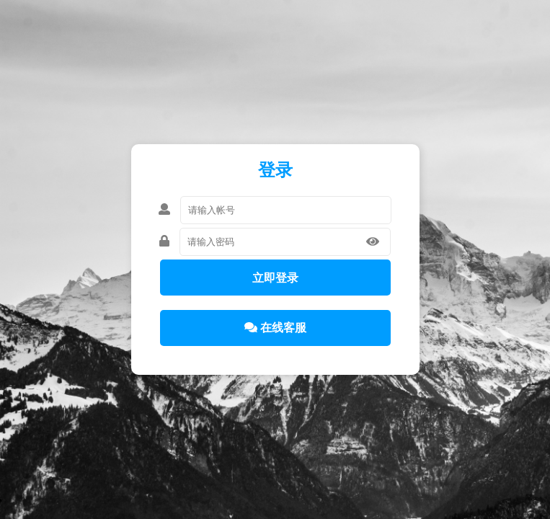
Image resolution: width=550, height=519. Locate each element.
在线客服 (275, 327)
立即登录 (275, 278)
